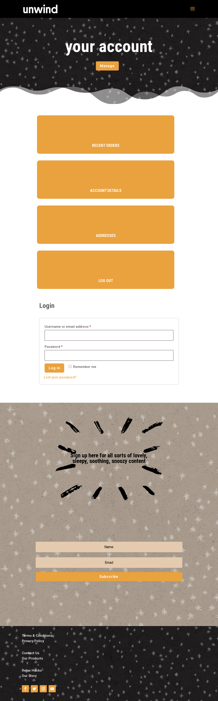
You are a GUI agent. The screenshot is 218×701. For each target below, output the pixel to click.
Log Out (106, 280)
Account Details (105, 190)
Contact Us (30, 653)
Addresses (106, 235)
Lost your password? (60, 377)
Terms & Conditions (37, 636)
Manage (107, 66)
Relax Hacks (32, 670)
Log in (54, 368)
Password (61, 346)
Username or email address (75, 326)
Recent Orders (105, 145)
